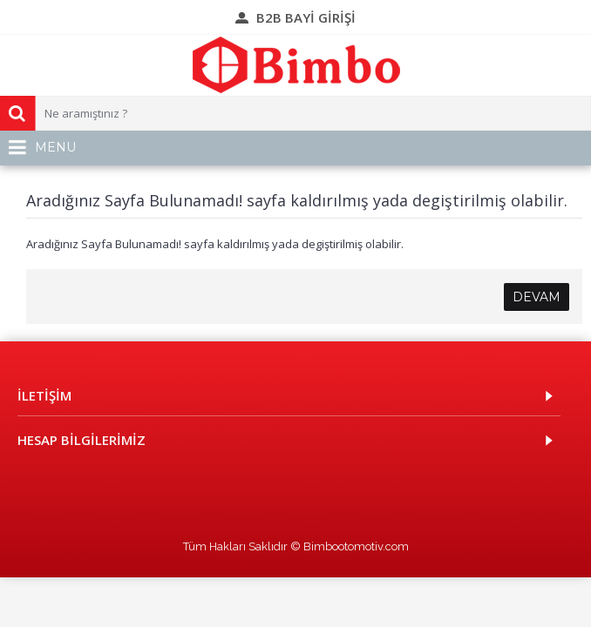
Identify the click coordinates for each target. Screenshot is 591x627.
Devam (536, 297)
